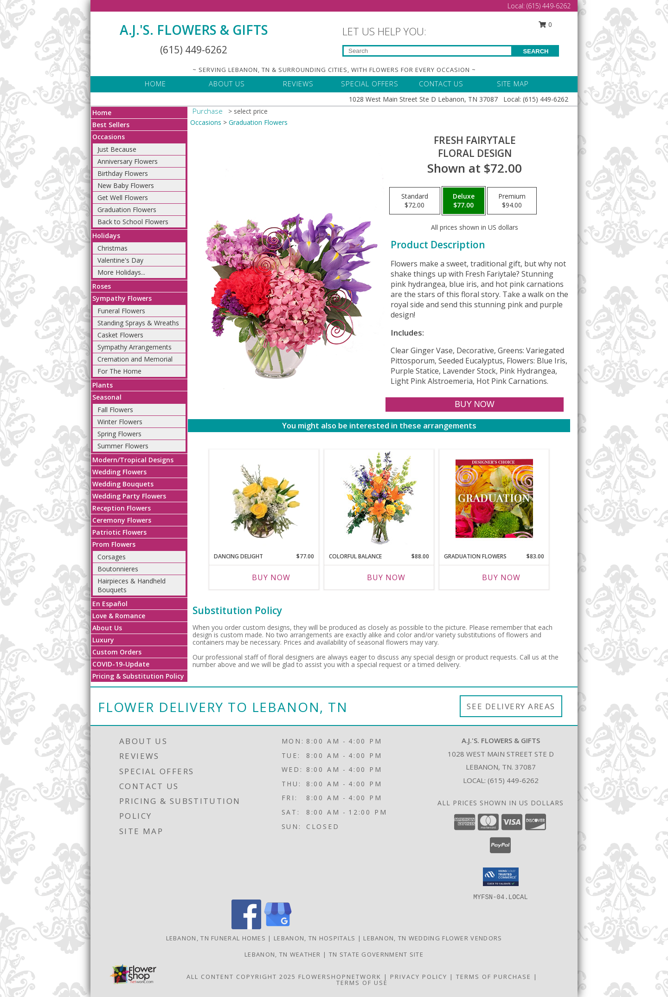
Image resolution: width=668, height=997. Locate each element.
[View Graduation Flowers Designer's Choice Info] (494, 498)
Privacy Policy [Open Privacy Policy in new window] (418, 976)
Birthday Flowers (122, 173)
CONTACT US (441, 83)
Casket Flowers (120, 334)
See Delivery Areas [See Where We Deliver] (511, 706)
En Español (110, 603)
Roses (101, 286)
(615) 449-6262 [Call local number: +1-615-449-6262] (513, 780)
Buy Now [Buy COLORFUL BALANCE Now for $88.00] (386, 577)
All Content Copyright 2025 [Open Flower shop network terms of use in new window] (241, 976)
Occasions (108, 136)
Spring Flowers (119, 433)
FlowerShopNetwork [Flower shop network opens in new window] (339, 976)
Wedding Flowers (119, 471)
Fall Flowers (115, 409)
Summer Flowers (122, 445)
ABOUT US (227, 83)
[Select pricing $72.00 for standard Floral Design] (415, 201)
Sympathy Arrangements (134, 347)
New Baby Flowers (125, 185)
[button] (501, 877)
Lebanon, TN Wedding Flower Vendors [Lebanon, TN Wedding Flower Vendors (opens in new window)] (432, 938)
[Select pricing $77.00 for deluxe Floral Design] (463, 201)
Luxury (103, 639)
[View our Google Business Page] (278, 926)
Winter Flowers (119, 421)
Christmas (112, 248)
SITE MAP (513, 83)
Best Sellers (110, 124)
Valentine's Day (120, 260)
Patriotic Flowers (119, 532)
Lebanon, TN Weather (282, 954)
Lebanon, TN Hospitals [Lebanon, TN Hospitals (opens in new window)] (314, 938)
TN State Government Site (376, 954)
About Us (107, 627)
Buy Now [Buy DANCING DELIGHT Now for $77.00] (271, 577)
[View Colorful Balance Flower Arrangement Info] (379, 499)
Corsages (111, 556)
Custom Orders (116, 651)
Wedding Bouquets (123, 483)
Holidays (106, 235)
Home (101, 112)
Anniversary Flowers (127, 161)
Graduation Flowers (126, 209)
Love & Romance (118, 615)
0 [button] (545, 24)
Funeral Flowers (121, 310)
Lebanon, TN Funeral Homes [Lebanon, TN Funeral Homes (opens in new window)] (216, 938)
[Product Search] (427, 51)
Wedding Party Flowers (129, 496)
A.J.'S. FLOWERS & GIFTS (194, 30)
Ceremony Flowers (121, 520)
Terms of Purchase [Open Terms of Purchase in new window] (493, 976)
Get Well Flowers (122, 197)
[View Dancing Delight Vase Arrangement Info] (264, 498)
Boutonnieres (117, 568)
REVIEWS (298, 83)
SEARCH (536, 51)
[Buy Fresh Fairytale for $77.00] (474, 404)
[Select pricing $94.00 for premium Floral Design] (512, 201)
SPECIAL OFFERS (369, 83)
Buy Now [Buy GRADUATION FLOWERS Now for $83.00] (501, 577)
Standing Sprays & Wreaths (138, 322)
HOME (155, 83)
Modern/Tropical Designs (132, 459)
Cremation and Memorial (135, 359)
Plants (102, 385)
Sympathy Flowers (122, 298)
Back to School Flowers (132, 221)
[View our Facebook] (246, 926)
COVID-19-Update (120, 664)
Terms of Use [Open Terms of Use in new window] (362, 982)
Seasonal (107, 397)
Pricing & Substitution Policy (138, 676)
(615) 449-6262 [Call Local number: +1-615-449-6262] (549, 5)
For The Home (119, 371)
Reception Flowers (121, 508)
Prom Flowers (113, 544)
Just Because (116, 149)
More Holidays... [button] (121, 272)
